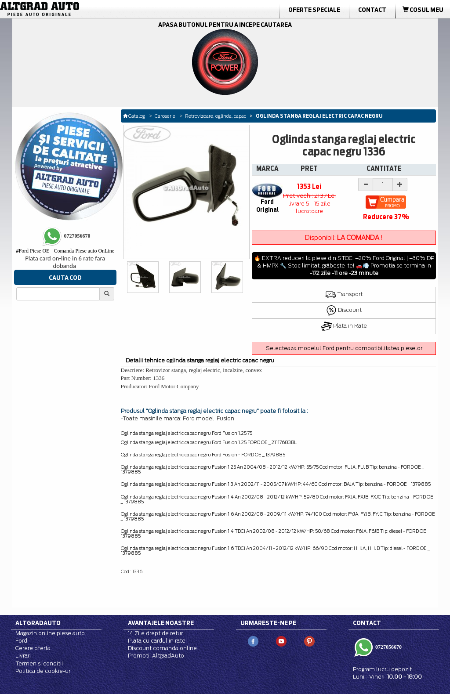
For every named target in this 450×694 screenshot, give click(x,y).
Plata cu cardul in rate (156, 640)
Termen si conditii (39, 663)
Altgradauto (38, 622)
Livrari (23, 655)
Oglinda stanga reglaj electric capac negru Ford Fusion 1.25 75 (186, 433)
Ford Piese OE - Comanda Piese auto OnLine (65, 251)
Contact (372, 9)
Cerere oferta (33, 648)
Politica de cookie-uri (43, 671)
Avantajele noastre (161, 622)
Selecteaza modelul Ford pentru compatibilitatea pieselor (344, 348)
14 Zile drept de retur (155, 633)
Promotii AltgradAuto (156, 655)
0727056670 (388, 647)
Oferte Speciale (314, 9)
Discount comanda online (162, 648)
